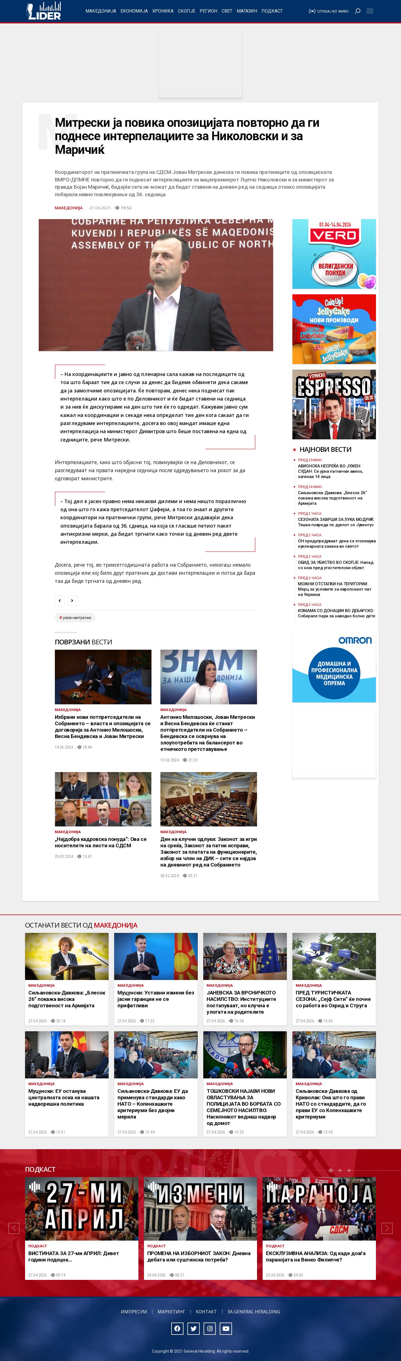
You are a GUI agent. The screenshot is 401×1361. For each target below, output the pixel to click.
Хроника (162, 11)
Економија (134, 11)
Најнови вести (325, 449)
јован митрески (77, 617)
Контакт (206, 1312)
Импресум (134, 1312)
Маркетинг (171, 1312)
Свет (227, 11)
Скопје (186, 11)
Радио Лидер (43, 11)
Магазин (247, 11)
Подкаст (272, 11)
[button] (14, 1228)
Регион (208, 11)
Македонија (100, 11)
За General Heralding (254, 1312)
